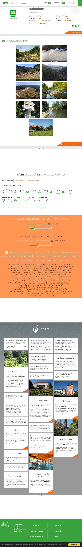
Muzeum (43, 260)
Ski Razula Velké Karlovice (16, 283)
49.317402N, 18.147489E (44, 20)
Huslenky (28, 236)
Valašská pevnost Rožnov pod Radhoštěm (28, 289)
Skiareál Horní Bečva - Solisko (22, 281)
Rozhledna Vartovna (62, 281)
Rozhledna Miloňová (40, 279)
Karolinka (41, 236)
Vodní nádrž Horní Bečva (17, 291)
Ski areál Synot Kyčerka (62, 273)
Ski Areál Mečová (33, 293)
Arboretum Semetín (50, 277)
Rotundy (66, 256)
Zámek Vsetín (48, 273)
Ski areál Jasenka (19, 275)
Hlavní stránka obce (76, 32)
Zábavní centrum (52, 260)
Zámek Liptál (59, 287)
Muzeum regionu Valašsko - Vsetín (20, 271)
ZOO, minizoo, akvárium (16, 253)
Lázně (79, 256)
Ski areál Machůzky (61, 275)
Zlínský (40, 15)
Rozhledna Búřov (38, 269)
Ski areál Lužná (48, 275)
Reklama (58, 525)
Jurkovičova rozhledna (54, 285)
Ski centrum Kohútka (15, 267)
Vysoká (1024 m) (21, 293)
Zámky (36, 256)
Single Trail (35, 260)
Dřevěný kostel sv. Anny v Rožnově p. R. (32, 285)
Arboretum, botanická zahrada (9, 256)
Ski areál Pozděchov (33, 291)
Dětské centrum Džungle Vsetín (62, 267)
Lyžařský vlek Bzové (35, 273)
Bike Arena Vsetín (64, 277)
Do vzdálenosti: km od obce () (33, 241)
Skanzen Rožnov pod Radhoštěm (37, 283)
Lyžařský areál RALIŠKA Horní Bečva (62, 283)
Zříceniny (43, 256)
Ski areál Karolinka (44, 267)
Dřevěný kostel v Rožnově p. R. (59, 279)
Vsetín (39, 18)
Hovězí (21, 236)
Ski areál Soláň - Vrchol (34, 275)
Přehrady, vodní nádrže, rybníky (68, 253)
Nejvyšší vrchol (18, 260)
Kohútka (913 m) (66, 265)
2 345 (66, 16)
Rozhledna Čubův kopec (19, 277)
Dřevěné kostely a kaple (54, 256)
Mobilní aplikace (58, 531)
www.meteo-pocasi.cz (40, 208)
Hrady (30, 256)
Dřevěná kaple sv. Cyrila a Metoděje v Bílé (41, 295)
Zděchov (60, 236)
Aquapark (27, 253)
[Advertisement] (41, 160)
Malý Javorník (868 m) (40, 265)
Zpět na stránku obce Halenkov (73, 144)
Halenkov (36, 8)
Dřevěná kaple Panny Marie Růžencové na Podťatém (35, 287)
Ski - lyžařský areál (45, 253)
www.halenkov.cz (69, 20)
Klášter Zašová (61, 293)
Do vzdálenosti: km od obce (35, 224)
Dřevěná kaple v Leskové (19, 273)
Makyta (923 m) (54, 265)
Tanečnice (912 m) (30, 267)
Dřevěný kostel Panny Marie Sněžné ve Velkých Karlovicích (52, 271)
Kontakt (58, 537)
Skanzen (55, 253)
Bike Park (27, 260)
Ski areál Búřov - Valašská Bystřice (19, 269)
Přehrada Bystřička (35, 277)
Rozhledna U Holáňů (47, 293)
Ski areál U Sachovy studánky (62, 291)
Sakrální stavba (64, 260)
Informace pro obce (36, 531)
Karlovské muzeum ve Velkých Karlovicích (59, 269)
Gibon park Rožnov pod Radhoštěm (55, 289)
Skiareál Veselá (46, 291)
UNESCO (35, 253)
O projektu (36, 525)
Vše (6, 253)
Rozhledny (23, 256)
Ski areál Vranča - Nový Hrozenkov (20, 265)
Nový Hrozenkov (50, 236)
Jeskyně (73, 256)
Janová (34, 236)
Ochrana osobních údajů (37, 537)
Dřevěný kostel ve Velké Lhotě (22, 279)
